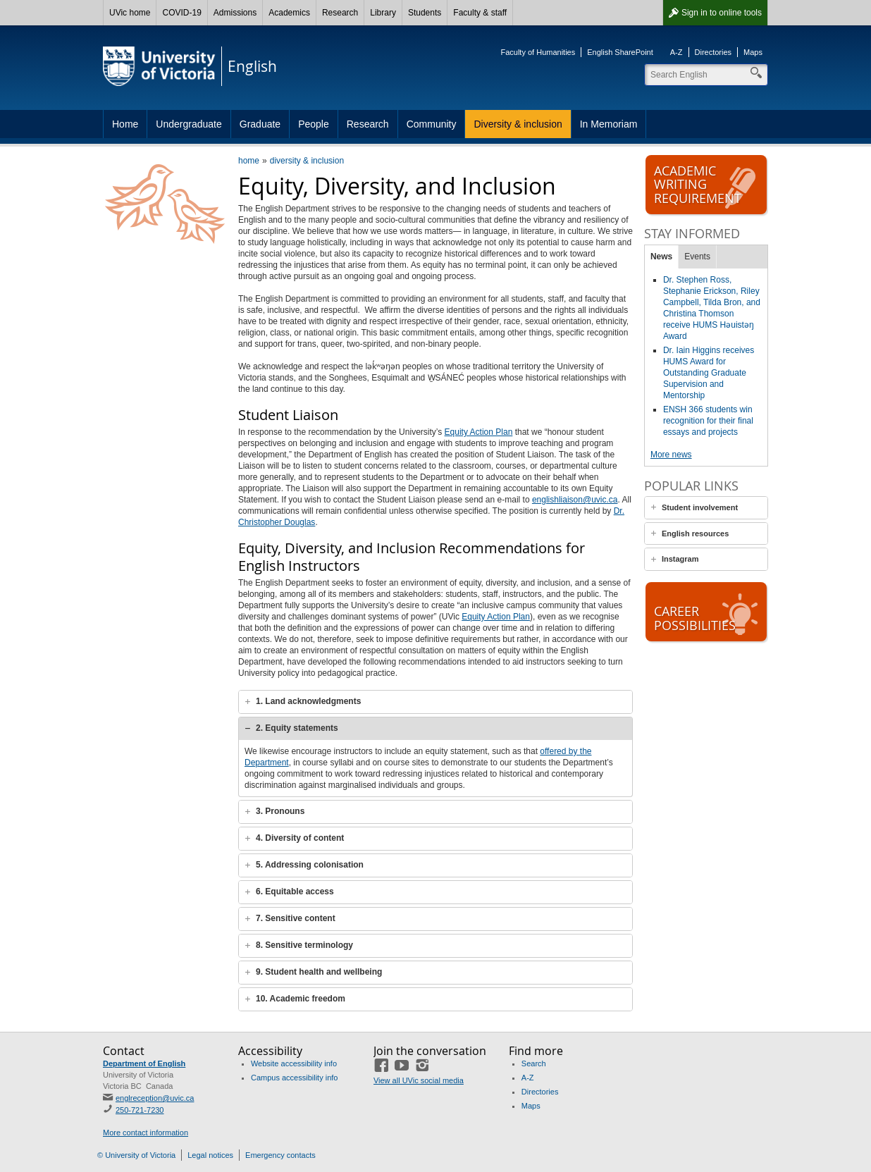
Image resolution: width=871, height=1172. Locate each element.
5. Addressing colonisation (310, 865)
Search (533, 1063)
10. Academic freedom (300, 999)
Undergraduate (188, 124)
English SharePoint (620, 52)
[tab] (435, 702)
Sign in (721, 13)
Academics (289, 13)
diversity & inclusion (307, 161)
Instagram (680, 559)
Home (125, 124)
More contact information (145, 1132)
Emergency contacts (280, 1155)
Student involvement (700, 507)
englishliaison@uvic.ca (575, 500)
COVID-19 (181, 13)
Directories (713, 52)
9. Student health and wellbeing (319, 972)
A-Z (676, 52)
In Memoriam (609, 124)
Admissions (235, 13)
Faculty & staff (480, 13)
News (661, 256)
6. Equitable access (295, 891)
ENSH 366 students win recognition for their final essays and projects (708, 421)
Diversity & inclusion (518, 124)
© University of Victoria (136, 1155)
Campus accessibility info (294, 1077)
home (248, 161)
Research (340, 13)
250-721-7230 (140, 1110)
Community (432, 124)
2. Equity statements (297, 728)
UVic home (129, 13)
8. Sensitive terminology (304, 945)
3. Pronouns (280, 811)
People (313, 124)
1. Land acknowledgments (308, 701)
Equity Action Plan (479, 432)
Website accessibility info (294, 1063)
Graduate (260, 124)
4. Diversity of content (300, 838)
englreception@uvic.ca (155, 1098)
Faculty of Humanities (537, 52)
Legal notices (210, 1155)
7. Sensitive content (295, 918)
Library (383, 13)
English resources (695, 533)
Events (697, 256)
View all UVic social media (418, 1080)
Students (424, 13)
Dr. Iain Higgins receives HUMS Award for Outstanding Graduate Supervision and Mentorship (708, 372)
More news (671, 454)
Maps (752, 52)
